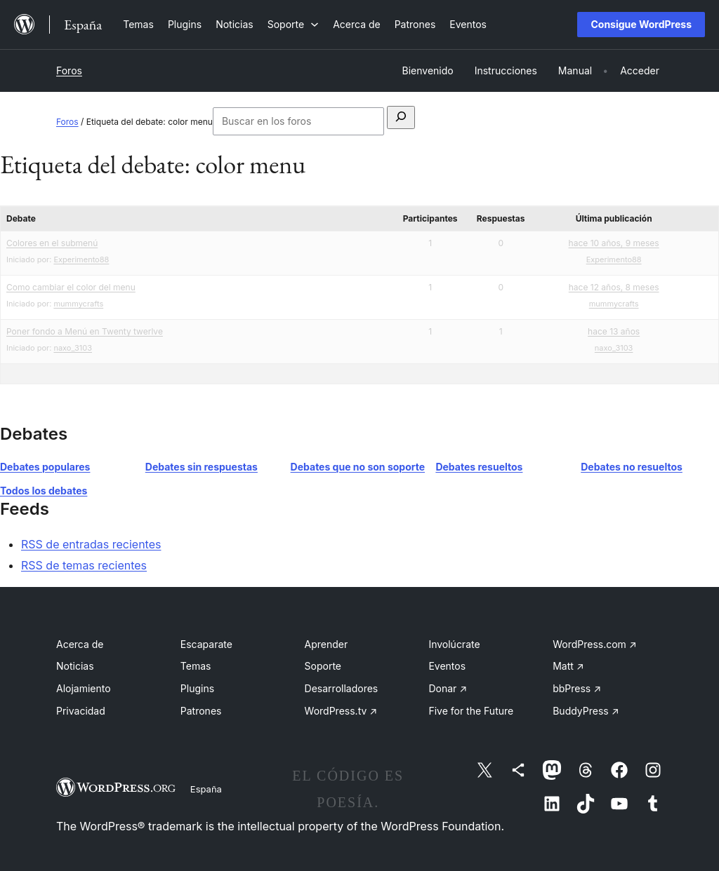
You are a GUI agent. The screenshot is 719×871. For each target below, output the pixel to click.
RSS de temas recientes (84, 565)
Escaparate (206, 644)
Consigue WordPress (641, 24)
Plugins (197, 688)
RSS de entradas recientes (91, 544)
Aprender (326, 644)
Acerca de (80, 644)
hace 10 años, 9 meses (614, 243)
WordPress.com (595, 644)
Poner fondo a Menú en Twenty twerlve (84, 331)
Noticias (75, 666)
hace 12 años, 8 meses (614, 287)
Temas (195, 666)
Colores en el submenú (52, 243)
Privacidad (80, 711)
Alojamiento (83, 688)
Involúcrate (454, 644)
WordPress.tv (341, 711)
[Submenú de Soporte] (293, 24)
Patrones (201, 711)
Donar (447, 688)
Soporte (323, 666)
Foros (69, 70)
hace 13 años (614, 331)
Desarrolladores (341, 688)
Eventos (447, 666)
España (206, 789)
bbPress (577, 688)
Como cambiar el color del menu (71, 287)
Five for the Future (470, 711)
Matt (568, 666)
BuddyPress (586, 711)
